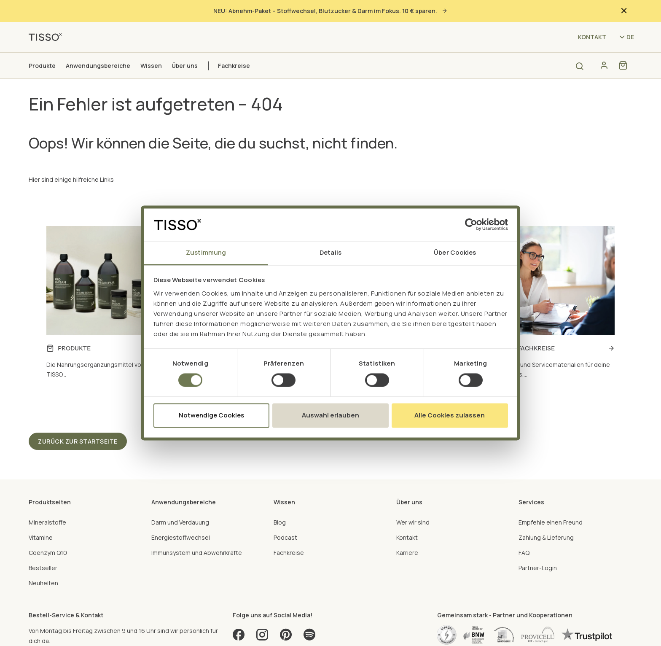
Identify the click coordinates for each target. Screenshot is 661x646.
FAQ (524, 553)
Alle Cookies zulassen (449, 415)
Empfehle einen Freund (551, 522)
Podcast (285, 537)
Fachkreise (234, 66)
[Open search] (579, 66)
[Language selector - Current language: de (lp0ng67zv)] (626, 37)
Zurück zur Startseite (78, 441)
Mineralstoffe (47, 522)
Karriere (407, 553)
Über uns (185, 66)
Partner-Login (538, 568)
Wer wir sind (413, 522)
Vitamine (41, 537)
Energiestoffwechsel (180, 537)
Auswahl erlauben (330, 415)
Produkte (42, 66)
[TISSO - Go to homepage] (48, 36)
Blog (280, 522)
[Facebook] (239, 637)
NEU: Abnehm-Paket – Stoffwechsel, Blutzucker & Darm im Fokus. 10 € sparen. (330, 11)
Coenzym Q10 (48, 553)
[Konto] (603, 65)
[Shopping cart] (622, 65)
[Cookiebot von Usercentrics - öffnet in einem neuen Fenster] (471, 224)
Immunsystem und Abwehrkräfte (196, 553)
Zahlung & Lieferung (546, 537)
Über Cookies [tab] (455, 252)
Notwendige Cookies (211, 415)
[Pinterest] (286, 637)
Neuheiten (43, 583)
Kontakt (592, 37)
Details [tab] (330, 252)
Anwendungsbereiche (98, 66)
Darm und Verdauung (180, 522)
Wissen (151, 66)
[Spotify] (309, 637)
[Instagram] (262, 637)
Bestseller (43, 568)
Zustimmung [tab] (206, 252)
